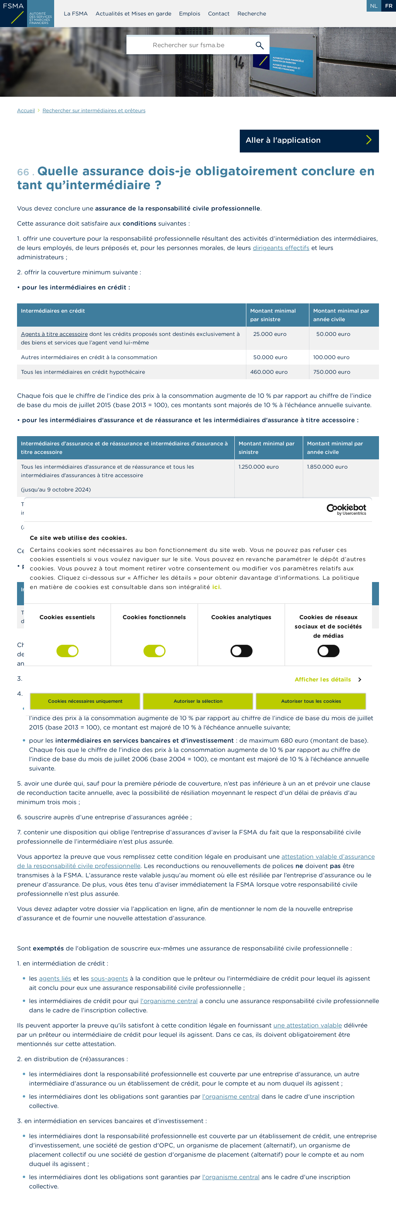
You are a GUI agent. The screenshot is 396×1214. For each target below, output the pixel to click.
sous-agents (109, 978)
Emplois (189, 13)
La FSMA (76, 13)
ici (216, 587)
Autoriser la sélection (198, 701)
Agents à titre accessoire (54, 333)
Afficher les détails (323, 679)
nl (374, 5)
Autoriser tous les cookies (311, 701)
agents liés (55, 978)
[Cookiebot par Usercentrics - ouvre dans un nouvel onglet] (332, 509)
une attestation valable (307, 1025)
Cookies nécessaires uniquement (85, 701)
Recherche (251, 13)
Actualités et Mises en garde (133, 13)
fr (389, 5)
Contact (219, 13)
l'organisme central (169, 1001)
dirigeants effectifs (281, 248)
